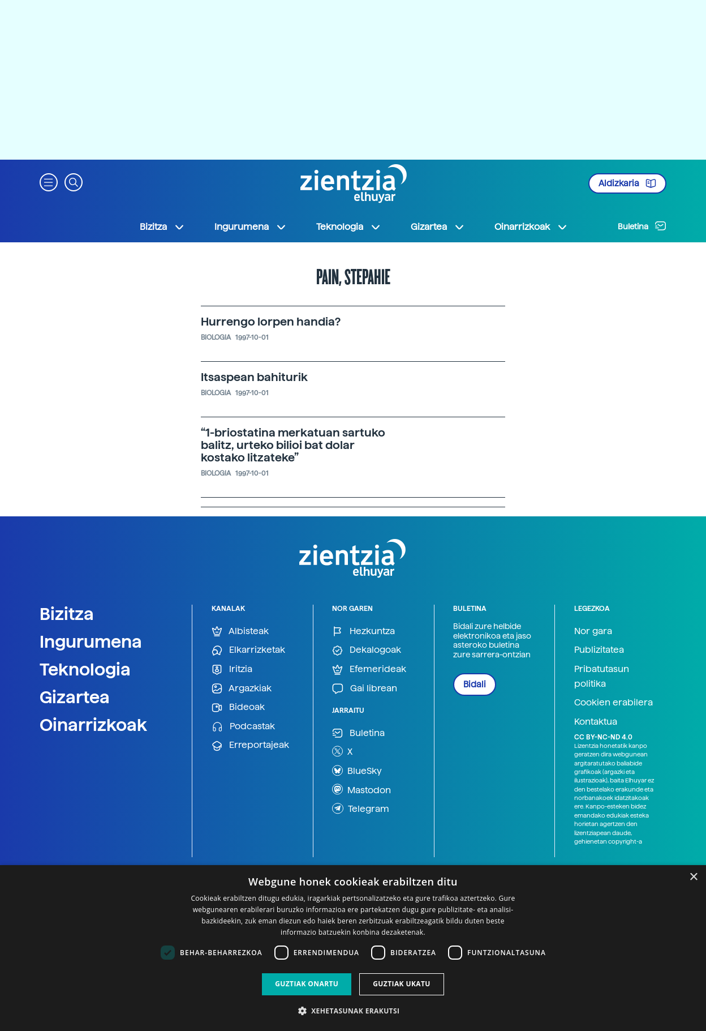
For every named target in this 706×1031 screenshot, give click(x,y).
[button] (49, 181)
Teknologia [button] (348, 227)
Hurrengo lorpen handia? (271, 321)
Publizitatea (599, 649)
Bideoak (238, 707)
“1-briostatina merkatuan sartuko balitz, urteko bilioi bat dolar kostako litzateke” (293, 445)
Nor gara (593, 631)
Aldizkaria (627, 183)
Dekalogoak (366, 650)
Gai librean (364, 689)
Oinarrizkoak (93, 725)
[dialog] (353, 948)
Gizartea (75, 697)
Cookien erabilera (613, 702)
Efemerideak (369, 669)
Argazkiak (242, 689)
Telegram (360, 808)
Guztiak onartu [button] (306, 984)
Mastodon (361, 789)
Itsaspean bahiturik (254, 377)
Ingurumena (91, 641)
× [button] (693, 877)
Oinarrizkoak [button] (531, 227)
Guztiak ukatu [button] (402, 984)
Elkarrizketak (248, 650)
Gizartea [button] (438, 227)
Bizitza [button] (162, 227)
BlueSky (357, 770)
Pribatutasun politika (601, 676)
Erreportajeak (250, 745)
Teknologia (85, 669)
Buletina (642, 226)
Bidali (474, 684)
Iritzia (232, 669)
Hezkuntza (363, 632)
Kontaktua (595, 721)
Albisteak (240, 632)
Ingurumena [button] (250, 227)
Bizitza (67, 614)
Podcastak (243, 727)
